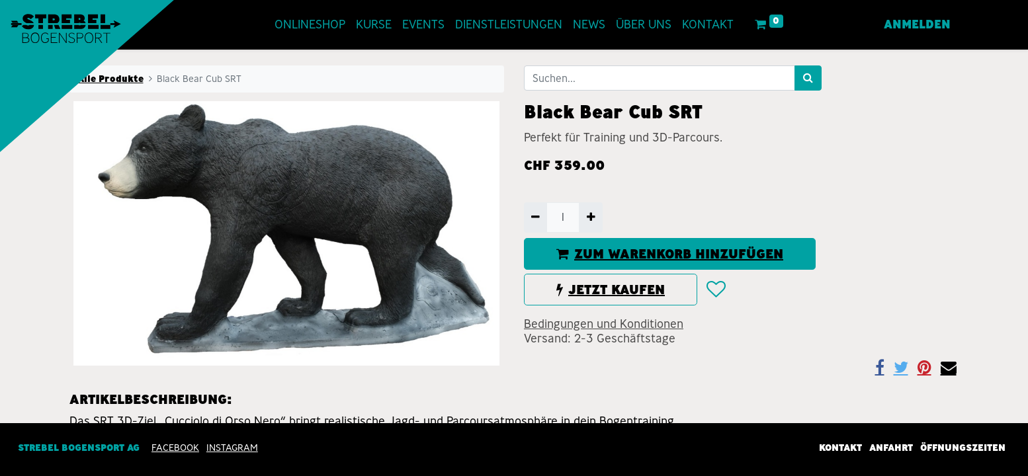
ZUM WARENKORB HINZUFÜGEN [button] (669, 254)
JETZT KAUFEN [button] (610, 290)
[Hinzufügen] (590, 217)
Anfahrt (891, 448)
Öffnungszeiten (963, 448)
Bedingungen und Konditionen (603, 324)
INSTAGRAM (232, 448)
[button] (715, 289)
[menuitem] (310, 25)
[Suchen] (808, 78)
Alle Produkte (110, 79)
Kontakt (840, 448)
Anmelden (917, 24)
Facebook (175, 448)
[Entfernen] (535, 217)
